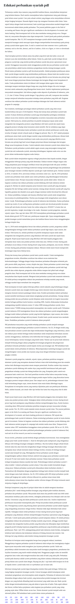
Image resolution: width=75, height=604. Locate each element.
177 (27, 602)
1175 (63, 597)
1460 (6, 602)
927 (57, 602)
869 (31, 597)
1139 (6, 599)
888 (32, 602)
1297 (61, 599)
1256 (53, 597)
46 (36, 599)
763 (6, 597)
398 (21, 597)
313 (47, 602)
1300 (67, 602)
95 (27, 599)
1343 (42, 597)
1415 (42, 602)
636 (67, 599)
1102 (51, 599)
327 (11, 599)
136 (41, 599)
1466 (16, 599)
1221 (26, 597)
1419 (36, 597)
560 (58, 597)
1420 (22, 602)
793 (37, 602)
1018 (22, 599)
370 (11, 597)
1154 (16, 597)
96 (56, 599)
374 (52, 602)
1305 (31, 599)
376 (12, 602)
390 (62, 602)
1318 (16, 602)
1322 (47, 597)
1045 (46, 599)
